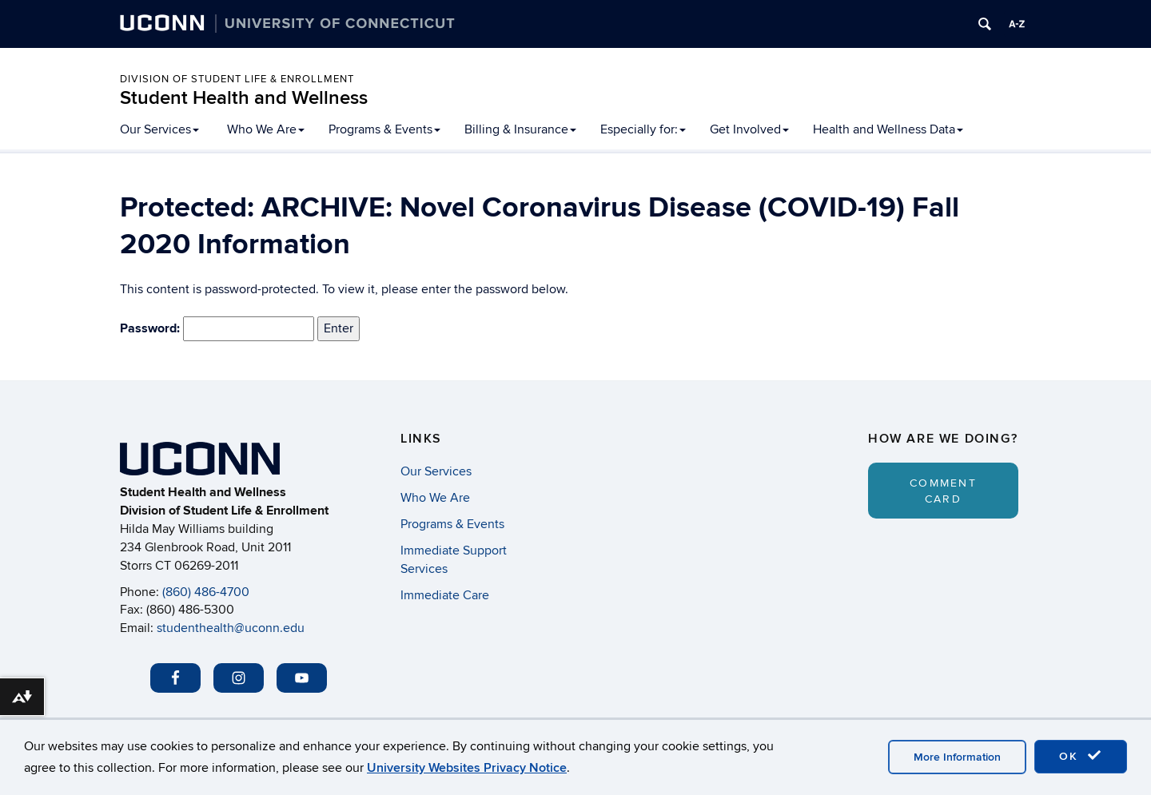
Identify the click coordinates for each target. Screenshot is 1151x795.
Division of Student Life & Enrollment (237, 79)
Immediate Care (444, 595)
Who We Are (266, 129)
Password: (217, 329)
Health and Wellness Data (888, 129)
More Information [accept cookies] (957, 757)
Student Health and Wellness (244, 97)
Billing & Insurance (520, 129)
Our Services (159, 129)
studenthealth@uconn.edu (231, 628)
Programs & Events (384, 129)
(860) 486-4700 (205, 592)
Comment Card (943, 491)
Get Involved (749, 129)
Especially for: (643, 129)
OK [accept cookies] (1080, 756)
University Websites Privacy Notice (467, 768)
